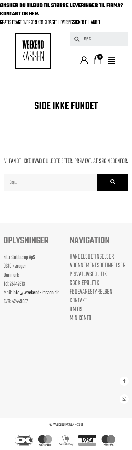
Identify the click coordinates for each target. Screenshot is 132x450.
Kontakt (78, 300)
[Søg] (112, 182)
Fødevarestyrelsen (91, 291)
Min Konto (81, 318)
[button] (113, 61)
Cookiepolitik (84, 283)
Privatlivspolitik (88, 274)
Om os (76, 309)
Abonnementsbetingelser (98, 265)
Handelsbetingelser (92, 256)
